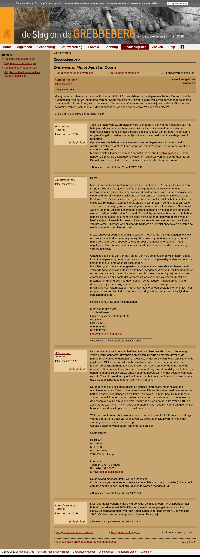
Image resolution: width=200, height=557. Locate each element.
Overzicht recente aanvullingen (53, 552)
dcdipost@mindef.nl (111, 471)
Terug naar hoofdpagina (125, 72)
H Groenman (63, 126)
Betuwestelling (71, 47)
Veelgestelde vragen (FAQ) (20, 67)
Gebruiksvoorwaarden (84, 552)
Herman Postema (66, 79)
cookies (67, 3)
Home (7, 47)
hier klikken (153, 3)
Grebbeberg (46, 47)
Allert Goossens (65, 505)
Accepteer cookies (177, 3)
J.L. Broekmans (65, 179)
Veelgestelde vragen (126, 552)
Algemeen (24, 47)
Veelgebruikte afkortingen (19, 58)
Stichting (111, 47)
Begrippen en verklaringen (20, 63)
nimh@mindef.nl (169, 152)
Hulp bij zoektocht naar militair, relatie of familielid (22, 74)
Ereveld (93, 47)
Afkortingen (146, 552)
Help (171, 47)
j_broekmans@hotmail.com (106, 333)
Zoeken (157, 47)
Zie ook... (188, 541)
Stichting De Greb (25, 552)
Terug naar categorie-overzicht (74, 72)
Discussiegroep (135, 47)
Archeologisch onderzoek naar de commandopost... (87, 541)
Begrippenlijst (106, 552)
